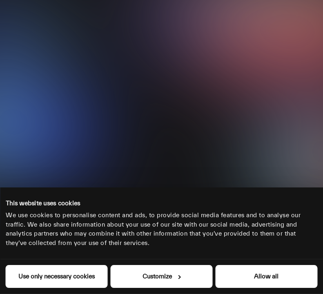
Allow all (266, 276)
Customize (162, 276)
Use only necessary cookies (56, 276)
